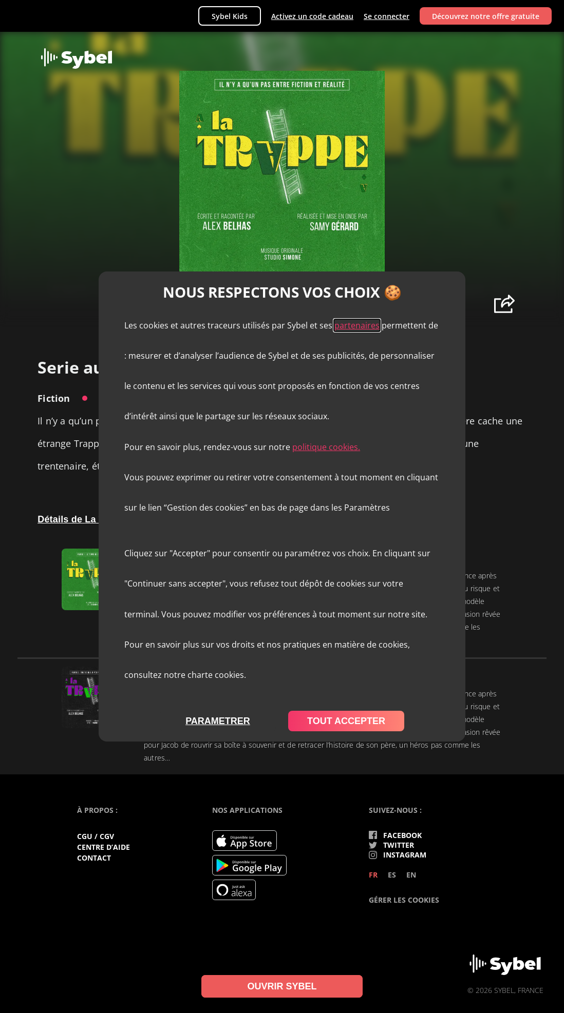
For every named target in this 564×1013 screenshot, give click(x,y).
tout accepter (346, 721)
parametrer (217, 721)
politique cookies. (326, 447)
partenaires (357, 325)
